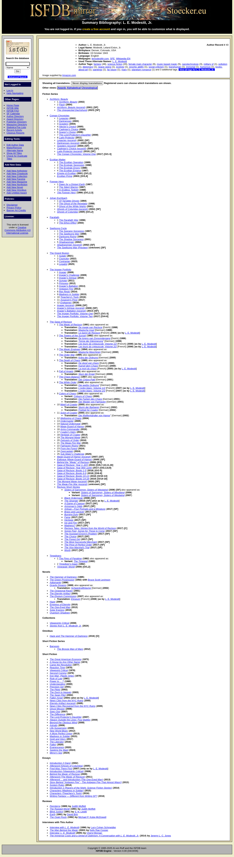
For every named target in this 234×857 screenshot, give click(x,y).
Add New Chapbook (17, 173)
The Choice (70, 536)
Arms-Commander (70, 429)
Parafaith (54, 217)
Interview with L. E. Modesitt (64, 827)
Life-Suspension (58, 728)
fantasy (97, 64)
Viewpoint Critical (59, 670)
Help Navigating (15, 93)
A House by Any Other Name (65, 662)
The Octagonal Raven (61, 590)
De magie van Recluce (90, 327)
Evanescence (57, 747)
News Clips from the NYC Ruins (66, 700)
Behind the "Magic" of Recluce (73, 462)
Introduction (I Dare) (60, 763)
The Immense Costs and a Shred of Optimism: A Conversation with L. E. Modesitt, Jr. (94, 835)
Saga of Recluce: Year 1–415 (72, 465)
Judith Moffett (79, 806)
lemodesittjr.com (100, 58)
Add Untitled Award (17, 192)
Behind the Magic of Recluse (65, 774)
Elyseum (75, 599)
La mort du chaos (87, 368)
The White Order (68, 382)
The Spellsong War (69, 233)
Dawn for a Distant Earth (72, 184)
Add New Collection (17, 176)
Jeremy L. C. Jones (161, 835)
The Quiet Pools (58, 817)
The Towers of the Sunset (72, 335)
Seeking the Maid (59, 750)
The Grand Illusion (59, 253)
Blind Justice (56, 811)
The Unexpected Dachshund (72, 110)
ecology (120, 66)
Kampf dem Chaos (88, 365)
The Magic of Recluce (70, 324)
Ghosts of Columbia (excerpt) (72, 209)
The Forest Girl (72, 539)
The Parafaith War (68, 220)
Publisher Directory (17, 121)
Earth (52, 814)
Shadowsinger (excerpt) (69, 244)
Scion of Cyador (68, 412)
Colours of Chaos (83, 396)
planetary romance (141, 69)
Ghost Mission (57, 708)
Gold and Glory (58, 739)
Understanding (57, 684)
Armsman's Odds (73, 506)
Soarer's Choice (67, 132)
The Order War (67, 354)
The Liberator (57, 741)
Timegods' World (66, 566)
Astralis (53, 725)
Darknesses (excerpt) (68, 143)
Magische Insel (86, 330)
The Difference (57, 714)
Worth (67, 550)
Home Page (13, 105)
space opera (104, 66)
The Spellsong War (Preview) (72, 247)
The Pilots (55, 689)
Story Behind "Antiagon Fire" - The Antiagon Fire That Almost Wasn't (86, 782)
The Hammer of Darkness (63, 577)
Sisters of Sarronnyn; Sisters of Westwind (102, 495)
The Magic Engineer (69, 349)
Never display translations (87, 83)
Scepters (63, 123)
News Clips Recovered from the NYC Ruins (72, 706)
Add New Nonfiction (17, 184)
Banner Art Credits (16, 210)
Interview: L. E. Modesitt (62, 833)
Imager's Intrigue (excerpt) (71, 308)
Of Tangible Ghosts (69, 200)
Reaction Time (57, 667)
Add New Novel (15, 187)
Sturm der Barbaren (88, 407)
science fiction (114, 64)
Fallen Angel (56, 697)
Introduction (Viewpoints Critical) (67, 771)
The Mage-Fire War (70, 443)
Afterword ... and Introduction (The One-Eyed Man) (76, 779)
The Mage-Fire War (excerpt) (72, 484)
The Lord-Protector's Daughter (75, 134)
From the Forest (68, 448)
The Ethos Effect (68, 222)
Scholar (63, 280)
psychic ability (136, 66)
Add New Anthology (17, 170)
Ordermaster (67, 421)
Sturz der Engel (86, 374)
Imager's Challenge (69, 275)
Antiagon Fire (66, 288)
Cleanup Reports (15, 132)
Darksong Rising (67, 236)
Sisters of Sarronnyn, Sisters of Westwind (102, 492)
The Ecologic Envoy (69, 167)
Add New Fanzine (16, 179)
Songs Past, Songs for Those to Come (84, 531)
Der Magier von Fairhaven (92, 401)
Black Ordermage (73, 498)
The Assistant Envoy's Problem (80, 533)
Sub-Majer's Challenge (72, 454)
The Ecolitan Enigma (70, 170)
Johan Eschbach (58, 198)
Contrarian (64, 261)
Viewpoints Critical (59, 623)
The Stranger (71, 500)
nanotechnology (190, 64)
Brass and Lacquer (74, 511)
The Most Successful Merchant (80, 542)
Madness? (69, 525)
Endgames (66, 302)
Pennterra (55, 806)
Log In (10, 90)
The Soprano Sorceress (71, 231)
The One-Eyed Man (60, 607)
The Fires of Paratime (70, 558)
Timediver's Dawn (68, 564)
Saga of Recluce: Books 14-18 (73, 478)
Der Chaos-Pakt (86, 379)
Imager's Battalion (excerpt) (71, 310)
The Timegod (81, 561)
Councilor (64, 258)
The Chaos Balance (69, 376)
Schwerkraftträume (81, 588)
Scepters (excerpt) (66, 145)
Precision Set (57, 686)
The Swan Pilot (58, 695)
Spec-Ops (55, 711)
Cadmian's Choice (68, 129)
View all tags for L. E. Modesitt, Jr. (197, 69)
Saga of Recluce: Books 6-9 (71, 473)
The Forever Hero (66, 192)
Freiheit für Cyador (88, 410)
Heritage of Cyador (70, 434)
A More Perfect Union (61, 733)
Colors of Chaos (67, 393)
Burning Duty (71, 514)
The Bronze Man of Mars (70, 649)
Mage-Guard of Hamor (72, 426)
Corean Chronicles (59, 115)
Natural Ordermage (70, 423)
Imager (62, 272)
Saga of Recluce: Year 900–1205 (74, 467)
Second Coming (58, 673)
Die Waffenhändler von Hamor (94, 415)
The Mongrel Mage (70, 437)
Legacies (64, 118)
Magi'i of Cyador (68, 404)
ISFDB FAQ (13, 110)
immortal (190, 66)
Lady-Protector (67, 137)
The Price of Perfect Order (78, 544)
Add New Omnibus (16, 190)
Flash (62, 104)
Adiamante (55, 582)
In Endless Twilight (69, 189)
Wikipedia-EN (123, 58)
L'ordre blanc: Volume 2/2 (91, 390)
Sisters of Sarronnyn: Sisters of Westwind (86, 489)
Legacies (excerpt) (67, 140)
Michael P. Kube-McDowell (92, 817)
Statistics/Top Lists (16, 127)
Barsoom (54, 646)
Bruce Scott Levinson (99, 579)
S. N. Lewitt (81, 811)
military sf (209, 64)
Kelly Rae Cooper (99, 830)
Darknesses (65, 121)
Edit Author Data (15, 145)
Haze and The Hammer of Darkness (69, 636)
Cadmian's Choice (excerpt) (71, 148)
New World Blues (59, 730)
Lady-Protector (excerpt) (70, 151)
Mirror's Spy (56, 752)
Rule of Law (56, 678)
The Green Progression (62, 579)
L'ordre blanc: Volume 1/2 (91, 388)
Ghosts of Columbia (67, 211)
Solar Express (57, 610)
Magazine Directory (17, 124)
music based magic (167, 64)
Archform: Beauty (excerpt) (71, 107)
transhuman (175, 66)
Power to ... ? (57, 681)
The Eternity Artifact (60, 593)
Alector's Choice (67, 126)
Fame (67, 517)
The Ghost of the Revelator (73, 203)
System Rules (57, 785)
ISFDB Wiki (13, 108)
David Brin (72, 814)
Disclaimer (12, 204)
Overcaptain (66, 451)
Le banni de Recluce (89, 332)
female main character (140, 64)
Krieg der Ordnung (88, 357)
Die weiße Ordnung (88, 385)
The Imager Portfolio (60, 269)
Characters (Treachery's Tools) (66, 793)
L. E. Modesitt (119, 61)
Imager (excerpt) (65, 305)
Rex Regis (64, 291)
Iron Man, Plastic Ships (62, 675)
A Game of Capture (74, 503)
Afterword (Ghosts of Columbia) (66, 765)
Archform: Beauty (59, 99)
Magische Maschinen (89, 352)
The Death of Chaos (69, 360)
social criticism (156, 66)
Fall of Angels (66, 371)
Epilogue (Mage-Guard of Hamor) (74, 459)
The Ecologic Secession (71, 165)
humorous (205, 66)
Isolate (62, 255)
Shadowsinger (66, 242)
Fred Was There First (61, 768)
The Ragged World (60, 809)
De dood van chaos (88, 363)
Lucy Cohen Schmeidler (103, 827)
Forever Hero (57, 181)
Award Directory (15, 119)
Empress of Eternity (60, 604)
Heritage (68, 520)
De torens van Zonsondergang (94, 338)
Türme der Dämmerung (90, 341)
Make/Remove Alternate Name (15, 149)
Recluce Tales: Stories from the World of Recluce (90, 528)
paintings (97, 69)
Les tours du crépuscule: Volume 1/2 (97, 343)
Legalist (63, 264)
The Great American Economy (66, 659)
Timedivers (55, 555)
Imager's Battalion (68, 286)
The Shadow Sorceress (71, 239)
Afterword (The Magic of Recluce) (67, 776)
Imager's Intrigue (68, 277)
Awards (62, 87)
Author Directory (15, 116)
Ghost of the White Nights (72, 206)
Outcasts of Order (69, 440)
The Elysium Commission (63, 596)
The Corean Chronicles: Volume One (76, 154)
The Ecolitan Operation (71, 162)
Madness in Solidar (69, 294)
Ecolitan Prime (64, 176)
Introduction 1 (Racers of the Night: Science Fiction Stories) (81, 787)
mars (124, 69)
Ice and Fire (70, 522)
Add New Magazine (17, 181)
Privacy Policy (14, 207)
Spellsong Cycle (58, 228)
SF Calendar (13, 113)
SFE (112, 58)
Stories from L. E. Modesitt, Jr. (66, 625)
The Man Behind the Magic (64, 830)
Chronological (89, 87)
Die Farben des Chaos (90, 399)
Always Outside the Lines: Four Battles (70, 719)
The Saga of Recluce (61, 321)
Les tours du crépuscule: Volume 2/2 (97, 346)
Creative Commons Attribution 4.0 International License (18, 230)
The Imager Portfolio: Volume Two (75, 316)
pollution (222, 64)
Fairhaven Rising (69, 445)
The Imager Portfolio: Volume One (75, 313)
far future (112, 69)
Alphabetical (74, 87)
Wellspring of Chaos (71, 418)
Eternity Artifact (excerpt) (63, 703)
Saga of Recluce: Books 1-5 (71, 470)
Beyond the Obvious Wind (63, 722)
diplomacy (88, 66)
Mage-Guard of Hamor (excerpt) (74, 456)
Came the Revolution (61, 664)
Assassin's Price (69, 299)
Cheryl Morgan (94, 833)
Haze (52, 601)
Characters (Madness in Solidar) (67, 790)
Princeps (63, 283)
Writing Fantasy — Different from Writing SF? (73, 796)
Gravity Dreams (58, 585)
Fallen (53, 744)
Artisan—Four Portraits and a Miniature (84, 509)
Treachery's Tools (69, 297)
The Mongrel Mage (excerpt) (72, 481)
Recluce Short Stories (68, 487)
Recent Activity (14, 130)
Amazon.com (69, 75)
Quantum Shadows (60, 612)
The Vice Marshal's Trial (76, 547)
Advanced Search (18, 77)
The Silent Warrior (68, 187)
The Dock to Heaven (60, 692)
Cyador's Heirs (68, 432)
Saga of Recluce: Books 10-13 (73, 476)
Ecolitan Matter (57, 159)
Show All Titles (14, 153)
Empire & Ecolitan (66, 173)
